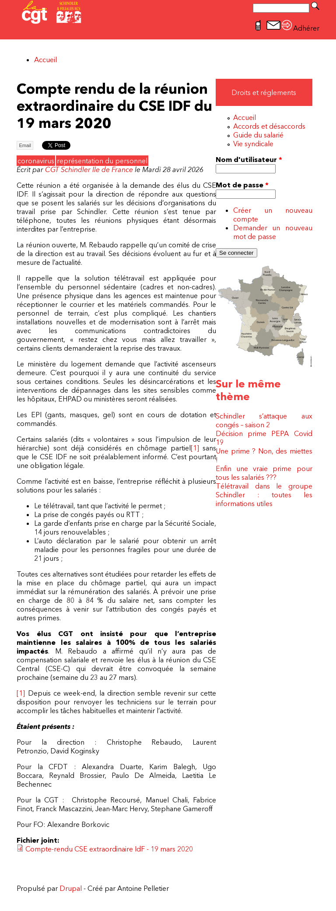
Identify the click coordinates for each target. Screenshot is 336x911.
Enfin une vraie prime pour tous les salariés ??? (264, 473)
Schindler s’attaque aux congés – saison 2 (264, 420)
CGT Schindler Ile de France (89, 169)
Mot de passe (242, 184)
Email (25, 145)
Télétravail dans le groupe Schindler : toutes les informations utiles (264, 495)
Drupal (71, 888)
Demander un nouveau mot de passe (272, 232)
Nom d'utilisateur (249, 159)
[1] (195, 447)
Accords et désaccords (269, 126)
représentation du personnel (102, 160)
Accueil (45, 59)
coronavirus (36, 160)
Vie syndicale (253, 143)
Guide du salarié (258, 134)
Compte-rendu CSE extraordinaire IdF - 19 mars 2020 (109, 848)
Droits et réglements (263, 92)
